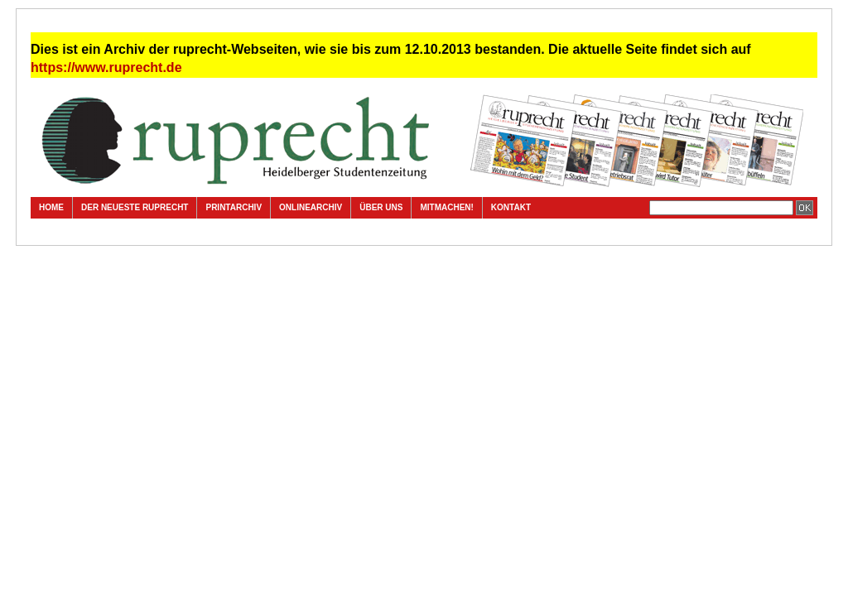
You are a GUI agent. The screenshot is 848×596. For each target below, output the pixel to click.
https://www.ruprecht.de (106, 67)
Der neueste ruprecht (134, 207)
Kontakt (511, 207)
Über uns (380, 207)
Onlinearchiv (310, 207)
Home (51, 207)
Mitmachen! (446, 207)
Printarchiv (233, 207)
